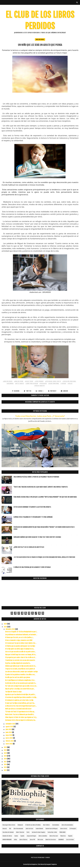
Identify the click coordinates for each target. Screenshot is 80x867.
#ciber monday (39, 381)
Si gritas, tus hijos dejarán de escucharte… (18, 663)
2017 (5, 762)
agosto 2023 (10, 727)
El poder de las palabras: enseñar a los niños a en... (20, 674)
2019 (5, 756)
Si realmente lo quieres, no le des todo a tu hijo (19, 700)
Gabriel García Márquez (52, 828)
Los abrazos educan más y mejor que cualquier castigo (21, 672)
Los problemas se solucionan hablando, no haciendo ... (21, 635)
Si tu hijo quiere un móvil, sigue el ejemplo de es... (19, 649)
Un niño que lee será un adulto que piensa (17, 677)
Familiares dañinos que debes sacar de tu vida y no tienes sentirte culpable (37, 537)
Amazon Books (40, 39)
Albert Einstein (20, 832)
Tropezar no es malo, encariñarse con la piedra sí (20, 669)
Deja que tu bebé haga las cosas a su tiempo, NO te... (20, 654)
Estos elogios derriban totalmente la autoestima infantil (32, 507)
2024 (5, 624)
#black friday (29, 381)
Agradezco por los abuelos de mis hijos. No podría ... (20, 694)
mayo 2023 (9, 735)
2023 (5, 627)
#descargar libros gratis (53, 381)
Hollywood (20, 825)
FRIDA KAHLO (62, 832)
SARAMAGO (61, 839)
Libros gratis (63, 828)
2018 (5, 759)
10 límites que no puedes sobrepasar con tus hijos (20, 646)
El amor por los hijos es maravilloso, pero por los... (20, 703)
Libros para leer (54, 836)
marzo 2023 (9, 738)
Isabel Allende (39, 828)
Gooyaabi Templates (51, 864)
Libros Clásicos (23, 839)
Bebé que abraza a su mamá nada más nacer (18, 709)
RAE (10, 828)
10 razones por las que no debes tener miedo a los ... (20, 643)
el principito (73, 828)
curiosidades (55, 825)
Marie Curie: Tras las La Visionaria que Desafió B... (19, 714)
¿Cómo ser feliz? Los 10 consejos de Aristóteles (29, 547)
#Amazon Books (7, 381)
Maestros (63, 836)
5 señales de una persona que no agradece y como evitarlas (32, 567)
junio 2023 (9, 732)
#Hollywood (10, 383)
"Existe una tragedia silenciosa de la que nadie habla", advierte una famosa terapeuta (41, 487)
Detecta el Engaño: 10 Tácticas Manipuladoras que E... (21, 632)
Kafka (15, 839)
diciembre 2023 (10, 629)
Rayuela (70, 836)
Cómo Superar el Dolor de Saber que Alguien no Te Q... (21, 717)
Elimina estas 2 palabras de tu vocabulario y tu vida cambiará (33, 517)
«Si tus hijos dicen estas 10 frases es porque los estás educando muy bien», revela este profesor (44, 557)
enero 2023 (9, 744)
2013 (5, 770)
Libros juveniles (43, 836)
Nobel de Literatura (51, 839)
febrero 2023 (10, 741)
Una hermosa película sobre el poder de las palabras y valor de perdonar (36, 477)
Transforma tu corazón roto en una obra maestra (20, 660)
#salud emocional (53, 383)
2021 (5, 750)
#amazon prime (18, 381)
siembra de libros (7, 836)
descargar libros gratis (9, 825)
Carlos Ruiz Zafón (52, 832)
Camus (16, 836)
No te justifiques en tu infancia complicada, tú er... (20, 680)
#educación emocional (69, 381)
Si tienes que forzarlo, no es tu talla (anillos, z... (19, 637)
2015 (5, 767)
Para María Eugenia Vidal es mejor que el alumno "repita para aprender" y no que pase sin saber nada (45, 497)
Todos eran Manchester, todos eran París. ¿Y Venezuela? (40, 416)
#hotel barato (19, 383)
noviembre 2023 (11, 724)
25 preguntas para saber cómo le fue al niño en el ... (20, 657)
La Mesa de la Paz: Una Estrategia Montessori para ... (21, 706)
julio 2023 (9, 729)
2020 (5, 753)
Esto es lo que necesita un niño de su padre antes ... (20, 652)
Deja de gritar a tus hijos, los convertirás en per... (20, 689)
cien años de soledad (8, 832)
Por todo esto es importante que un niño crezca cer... (21, 686)
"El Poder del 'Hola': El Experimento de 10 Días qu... (20, 712)
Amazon (5, 828)
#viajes (70, 383)
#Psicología (43, 383)
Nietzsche (40, 839)
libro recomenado (18, 828)
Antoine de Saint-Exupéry (38, 832)
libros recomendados (67, 825)
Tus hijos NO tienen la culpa (13, 692)
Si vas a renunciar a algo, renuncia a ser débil (18, 640)
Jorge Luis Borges (31, 836)
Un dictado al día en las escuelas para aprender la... (20, 683)
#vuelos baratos (39, 386)
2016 (5, 764)
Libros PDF (32, 839)
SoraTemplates (33, 864)
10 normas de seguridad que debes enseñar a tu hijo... (21, 697)
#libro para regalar (32, 383)
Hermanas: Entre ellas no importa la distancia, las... (20, 720)
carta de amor (70, 839)
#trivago (63, 383)
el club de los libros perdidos (33, 825)
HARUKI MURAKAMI (7, 839)
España (22, 836)
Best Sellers (46, 825)
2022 (5, 747)
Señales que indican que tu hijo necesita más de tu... (20, 666)
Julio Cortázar (29, 828)
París (28, 832)
